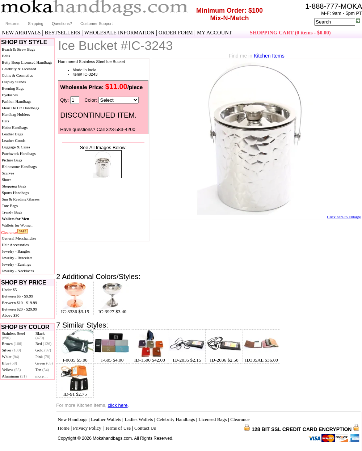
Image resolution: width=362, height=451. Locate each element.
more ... (41, 376)
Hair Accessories (15, 245)
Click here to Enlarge (344, 217)
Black (40, 335)
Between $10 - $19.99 (19, 302)
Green (44, 363)
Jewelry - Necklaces (18, 271)
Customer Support (96, 23)
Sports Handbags (15, 192)
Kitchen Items (269, 56)
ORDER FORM (176, 32)
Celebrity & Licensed (19, 69)
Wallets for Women (17, 225)
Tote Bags (10, 205)
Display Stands (14, 82)
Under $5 (9, 289)
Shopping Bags (14, 186)
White (10, 356)
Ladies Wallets (139, 419)
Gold (43, 350)
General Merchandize (19, 238)
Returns (12, 23)
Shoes (6, 179)
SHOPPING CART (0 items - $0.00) (290, 32)
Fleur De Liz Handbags (20, 108)
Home (64, 428)
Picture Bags (12, 160)
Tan (42, 369)
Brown (12, 343)
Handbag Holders (16, 114)
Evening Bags (13, 88)
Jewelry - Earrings (16, 264)
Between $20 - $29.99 (19, 309)
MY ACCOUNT (214, 32)
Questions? (62, 23)
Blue (9, 363)
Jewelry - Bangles (16, 251)
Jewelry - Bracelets (17, 258)
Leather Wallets (106, 419)
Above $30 (11, 315)
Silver (11, 350)
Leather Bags (12, 134)
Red (43, 343)
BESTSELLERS (62, 32)
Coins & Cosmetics (17, 75)
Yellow (11, 369)
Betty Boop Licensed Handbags (27, 62)
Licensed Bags (212, 419)
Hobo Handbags (15, 127)
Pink (42, 356)
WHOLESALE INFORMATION (119, 32)
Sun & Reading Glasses (20, 199)
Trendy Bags (12, 212)
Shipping (35, 23)
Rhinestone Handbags (19, 166)
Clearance (9, 232)
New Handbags (72, 419)
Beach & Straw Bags (18, 49)
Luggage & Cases (16, 147)
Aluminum (14, 376)
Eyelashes (10, 95)
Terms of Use (118, 428)
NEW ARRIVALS (21, 32)
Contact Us (145, 428)
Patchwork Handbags (19, 153)
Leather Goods (13, 140)
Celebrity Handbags (175, 419)
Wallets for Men (15, 218)
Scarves (8, 173)
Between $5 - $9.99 (17, 296)
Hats (5, 121)
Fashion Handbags (16, 101)
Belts (6, 56)
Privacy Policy (87, 428)
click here (118, 405)
